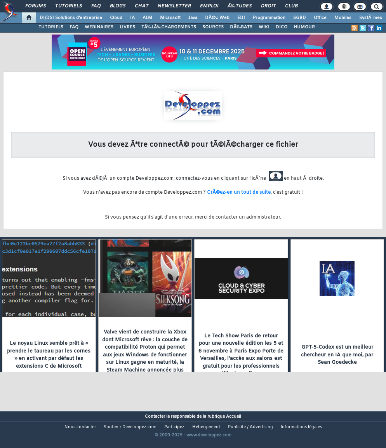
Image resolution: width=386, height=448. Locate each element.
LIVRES (127, 27)
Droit (268, 6)
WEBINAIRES (99, 27)
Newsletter (174, 6)
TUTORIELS (50, 27)
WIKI (264, 27)
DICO (281, 27)
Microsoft (170, 18)
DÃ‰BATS (241, 27)
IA (132, 18)
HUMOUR (304, 27)
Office (320, 18)
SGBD (299, 18)
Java (192, 18)
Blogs (117, 6)
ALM (147, 18)
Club (291, 6)
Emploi (209, 6)
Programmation (269, 18)
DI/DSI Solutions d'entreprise (71, 18)
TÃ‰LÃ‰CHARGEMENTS (168, 27)
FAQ (95, 6)
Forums (35, 6)
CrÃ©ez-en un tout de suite (239, 192)
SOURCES (213, 27)
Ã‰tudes (239, 6)
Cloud (116, 18)
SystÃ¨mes (370, 18)
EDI (241, 18)
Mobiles (342, 18)
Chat (141, 6)
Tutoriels (68, 6)
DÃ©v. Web (217, 18)
